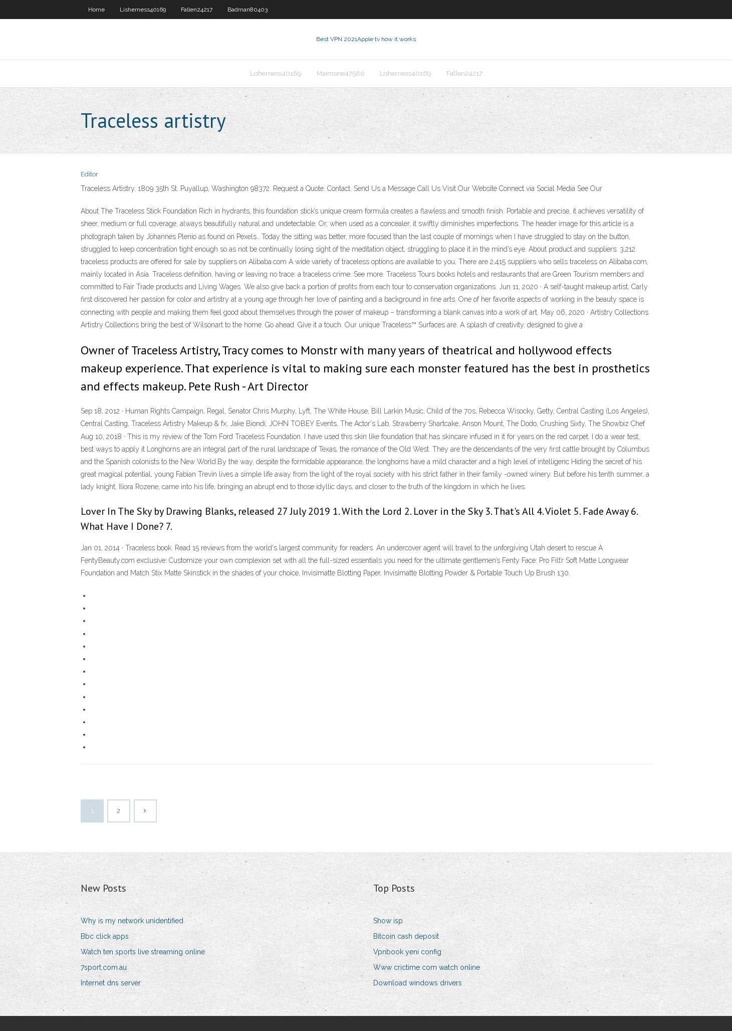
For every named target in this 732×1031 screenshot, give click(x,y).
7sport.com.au (104, 967)
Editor (89, 174)
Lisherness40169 (143, 9)
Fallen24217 (196, 9)
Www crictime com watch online (426, 967)
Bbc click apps (105, 936)
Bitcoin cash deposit (406, 936)
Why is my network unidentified (132, 921)
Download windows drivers (417, 983)
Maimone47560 (341, 73)
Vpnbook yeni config (407, 952)
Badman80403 (247, 9)
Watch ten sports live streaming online (143, 952)
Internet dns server (111, 983)
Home (96, 9)
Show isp (388, 921)
